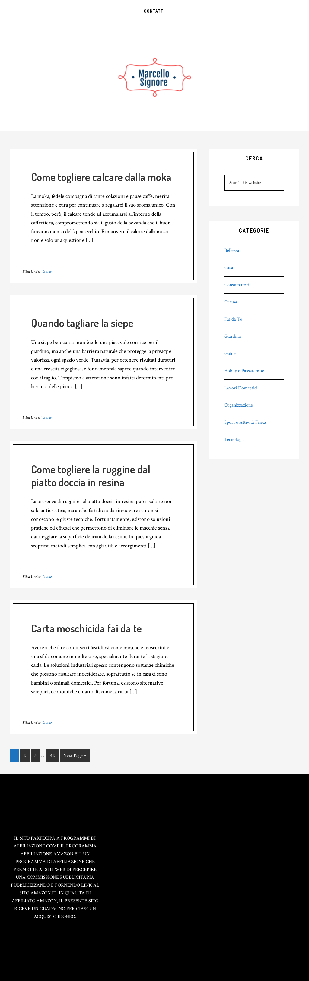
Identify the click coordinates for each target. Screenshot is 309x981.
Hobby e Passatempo (244, 371)
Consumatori (236, 285)
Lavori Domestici (240, 388)
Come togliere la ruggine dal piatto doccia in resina (90, 475)
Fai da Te (233, 319)
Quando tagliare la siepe (82, 323)
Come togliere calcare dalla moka (101, 177)
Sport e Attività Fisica (245, 422)
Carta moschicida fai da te (86, 628)
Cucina (230, 302)
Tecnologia (234, 439)
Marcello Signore (154, 76)
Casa (228, 267)
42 (54, 755)
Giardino (232, 336)
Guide (47, 271)
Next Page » (74, 757)
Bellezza (231, 250)
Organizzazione (238, 405)
